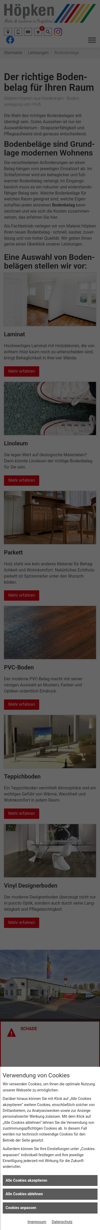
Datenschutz (62, 1222)
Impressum (36, 1222)
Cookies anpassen (21, 1208)
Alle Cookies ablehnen (24, 1194)
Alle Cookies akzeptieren (26, 1180)
